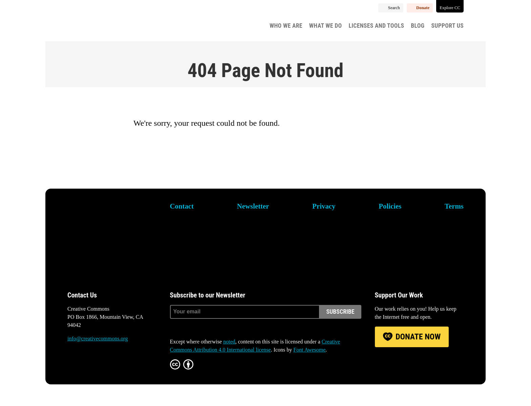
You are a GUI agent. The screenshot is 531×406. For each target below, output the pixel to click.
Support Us (447, 25)
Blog (417, 25)
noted (229, 341)
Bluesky (72, 364)
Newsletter (253, 206)
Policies (390, 206)
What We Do (325, 25)
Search (394, 7)
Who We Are (286, 25)
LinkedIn (110, 364)
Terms (454, 206)
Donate (422, 7)
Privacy (323, 206)
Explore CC (450, 7)
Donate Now (418, 336)
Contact (182, 206)
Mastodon (91, 364)
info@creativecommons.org (97, 338)
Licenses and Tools (376, 25)
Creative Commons (99, 22)
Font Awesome (309, 350)
